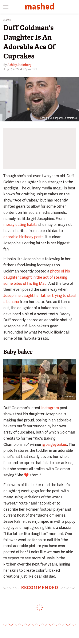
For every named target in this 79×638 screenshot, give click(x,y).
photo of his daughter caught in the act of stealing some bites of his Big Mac (36, 277)
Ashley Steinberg (19, 65)
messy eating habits (20, 224)
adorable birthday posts (23, 236)
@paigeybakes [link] (54, 444)
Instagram (68, 396)
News (7, 20)
